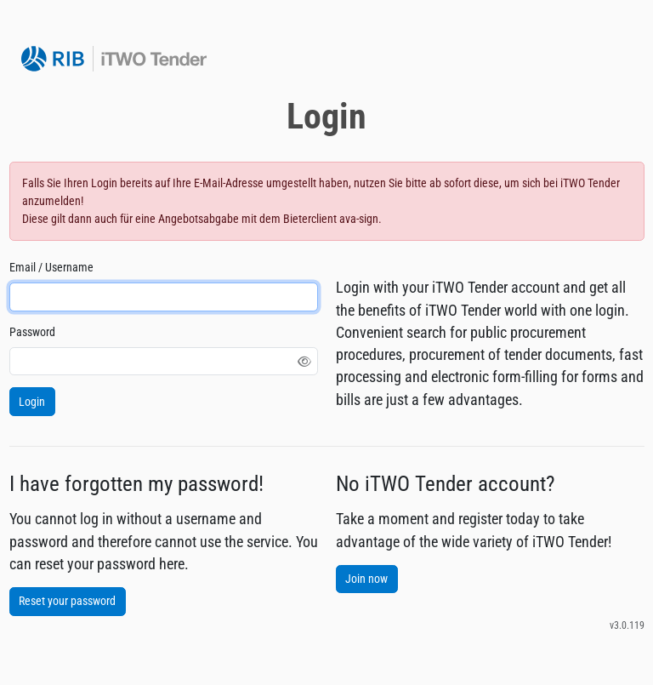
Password (32, 332)
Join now (366, 578)
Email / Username (51, 267)
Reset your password (67, 601)
